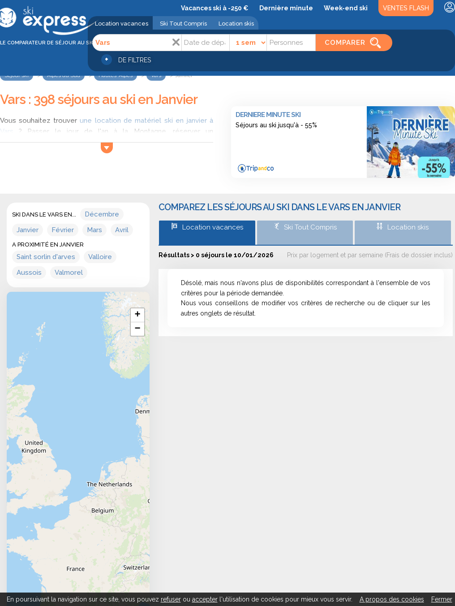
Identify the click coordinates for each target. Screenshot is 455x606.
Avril (122, 230)
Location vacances (121, 23)
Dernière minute (286, 8)
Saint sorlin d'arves (46, 257)
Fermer (441, 599)
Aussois (29, 272)
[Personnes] (291, 42)
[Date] (205, 42)
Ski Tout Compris (183, 23)
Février (63, 230)
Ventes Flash (406, 8)
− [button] (138, 329)
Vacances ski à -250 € (215, 8)
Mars (94, 230)
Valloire (100, 257)
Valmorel (69, 272)
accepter (205, 599)
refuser (171, 599)
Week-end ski (346, 8)
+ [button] (138, 315)
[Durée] (248, 42)
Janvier (28, 230)
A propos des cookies (392, 599)
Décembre (102, 214)
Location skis (236, 23)
